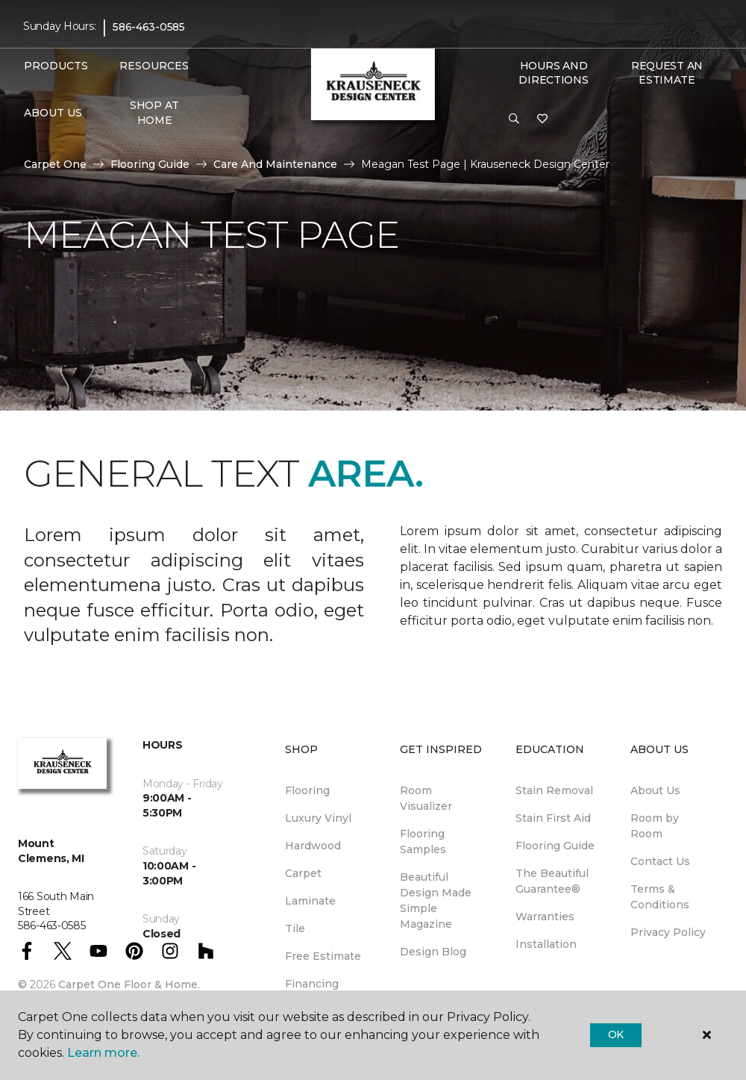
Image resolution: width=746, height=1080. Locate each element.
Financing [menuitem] (312, 983)
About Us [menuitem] (655, 790)
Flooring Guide (149, 164)
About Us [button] (53, 112)
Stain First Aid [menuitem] (553, 818)
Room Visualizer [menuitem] (426, 798)
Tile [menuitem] (295, 928)
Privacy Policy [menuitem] (668, 932)
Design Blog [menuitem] (433, 951)
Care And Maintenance (275, 164)
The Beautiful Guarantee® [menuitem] (552, 881)
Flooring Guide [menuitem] (555, 845)
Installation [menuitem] (546, 944)
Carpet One (55, 164)
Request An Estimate (667, 73)
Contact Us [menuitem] (660, 861)
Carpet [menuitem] (303, 873)
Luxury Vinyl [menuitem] (318, 818)
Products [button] (56, 65)
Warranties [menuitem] (544, 916)
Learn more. (103, 1053)
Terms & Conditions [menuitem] (659, 896)
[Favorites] (542, 119)
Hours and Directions (553, 73)
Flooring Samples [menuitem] (423, 841)
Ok (616, 1034)
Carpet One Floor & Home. (129, 984)
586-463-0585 (149, 27)
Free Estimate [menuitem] (323, 956)
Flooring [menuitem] (307, 790)
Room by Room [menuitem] (654, 825)
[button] (514, 119)
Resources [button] (154, 65)
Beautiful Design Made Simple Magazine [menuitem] (435, 900)
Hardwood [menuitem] (313, 845)
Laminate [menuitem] (310, 901)
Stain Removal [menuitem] (554, 790)
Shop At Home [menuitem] (154, 113)
